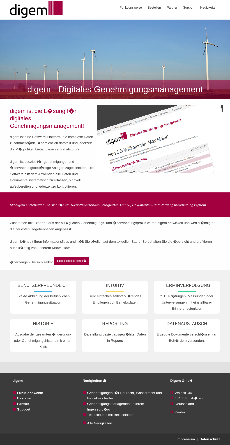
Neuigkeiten (208, 7)
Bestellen (154, 7)
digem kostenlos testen (71, 260)
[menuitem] (131, 7)
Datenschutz (210, 439)
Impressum (185, 439)
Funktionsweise (131, 7)
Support (188, 7)
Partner (172, 7)
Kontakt (180, 412)
